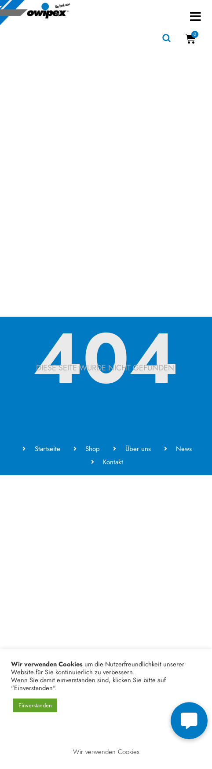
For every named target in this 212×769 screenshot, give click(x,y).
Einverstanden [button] (35, 705)
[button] (195, 16)
